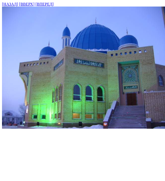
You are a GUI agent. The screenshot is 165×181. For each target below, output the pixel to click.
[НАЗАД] (10, 4)
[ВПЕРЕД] (44, 4)
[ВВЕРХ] (26, 4)
